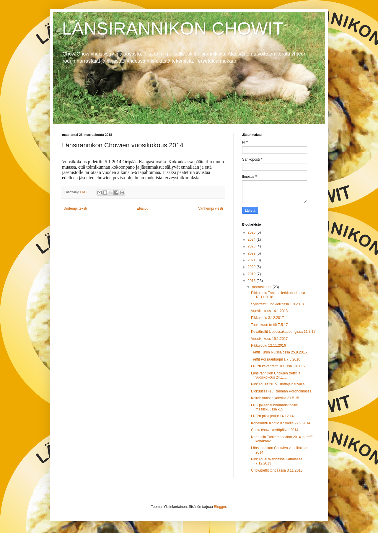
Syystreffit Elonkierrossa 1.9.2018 (277, 304)
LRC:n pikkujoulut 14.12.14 (272, 416)
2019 (252, 274)
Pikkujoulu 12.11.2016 (268, 345)
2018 (252, 281)
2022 (252, 253)
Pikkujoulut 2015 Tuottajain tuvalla (277, 384)
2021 (252, 260)
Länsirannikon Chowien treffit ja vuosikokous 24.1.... (275, 375)
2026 (252, 232)
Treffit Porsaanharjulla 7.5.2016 (275, 359)
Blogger (220, 507)
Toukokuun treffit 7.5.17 (269, 325)
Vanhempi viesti (210, 208)
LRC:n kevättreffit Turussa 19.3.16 (278, 366)
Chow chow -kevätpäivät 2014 (274, 430)
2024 (252, 239)
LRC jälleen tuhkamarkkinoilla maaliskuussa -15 (274, 407)
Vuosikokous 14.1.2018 (269, 311)
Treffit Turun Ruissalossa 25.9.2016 (279, 352)
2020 (252, 267)
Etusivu (142, 208)
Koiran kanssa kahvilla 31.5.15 (275, 398)
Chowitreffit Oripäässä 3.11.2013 (277, 470)
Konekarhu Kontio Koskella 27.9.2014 (280, 423)
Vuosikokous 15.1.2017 (269, 339)
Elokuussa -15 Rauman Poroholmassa (281, 391)
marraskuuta (262, 287)
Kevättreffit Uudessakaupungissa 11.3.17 (283, 332)
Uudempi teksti (75, 208)
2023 (252, 246)
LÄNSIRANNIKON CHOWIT (173, 28)
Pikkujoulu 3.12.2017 (267, 318)
